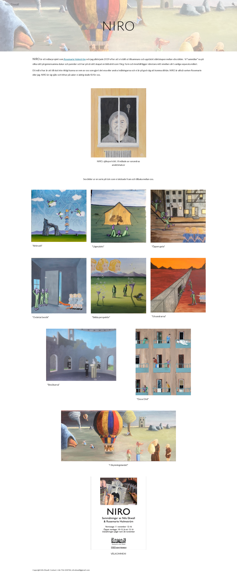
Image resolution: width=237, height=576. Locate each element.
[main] (118, 25)
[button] (233, 4)
